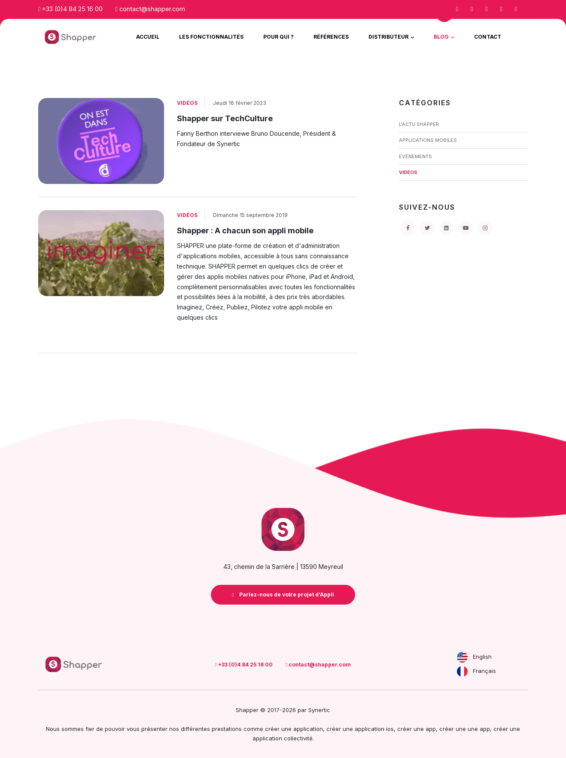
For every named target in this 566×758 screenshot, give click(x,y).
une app (479, 728)
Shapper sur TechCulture (225, 118)
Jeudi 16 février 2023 (239, 103)
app (431, 728)
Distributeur (389, 37)
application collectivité (283, 738)
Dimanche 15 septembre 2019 (250, 215)
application (308, 728)
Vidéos (187, 103)
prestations (227, 728)
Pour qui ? (278, 37)
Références (331, 37)
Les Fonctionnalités (211, 37)
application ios (374, 728)
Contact (487, 37)
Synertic (319, 709)
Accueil (147, 37)
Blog (442, 37)
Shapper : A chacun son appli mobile (245, 230)
